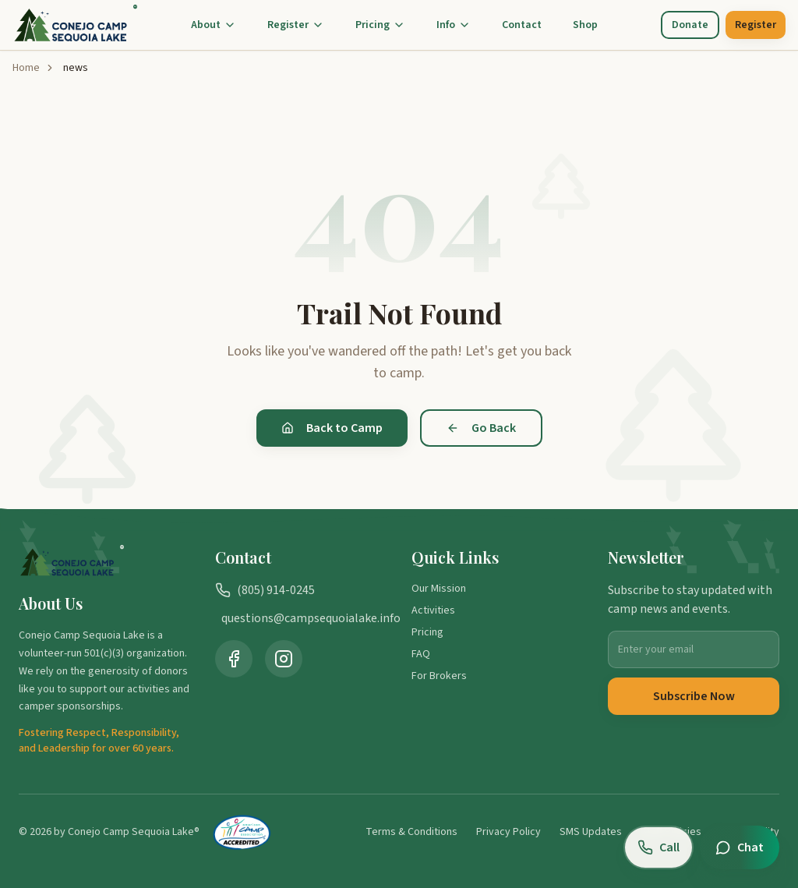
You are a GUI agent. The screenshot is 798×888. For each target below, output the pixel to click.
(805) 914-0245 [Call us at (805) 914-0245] (265, 590)
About (213, 25)
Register (295, 25)
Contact (522, 25)
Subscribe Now (694, 696)
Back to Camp (332, 428)
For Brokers (439, 676)
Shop (585, 25)
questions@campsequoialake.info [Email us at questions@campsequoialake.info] (304, 618)
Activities (433, 610)
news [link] (75, 68)
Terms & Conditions (411, 832)
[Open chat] (739, 847)
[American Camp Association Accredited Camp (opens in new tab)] (242, 832)
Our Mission (438, 588)
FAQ (420, 654)
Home (26, 68)
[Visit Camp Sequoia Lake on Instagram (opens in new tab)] (283, 658)
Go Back (481, 428)
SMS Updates (591, 832)
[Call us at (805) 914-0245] (658, 847)
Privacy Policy (508, 832)
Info (453, 25)
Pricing (380, 25)
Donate (690, 25)
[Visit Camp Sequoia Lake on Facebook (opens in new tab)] (233, 658)
